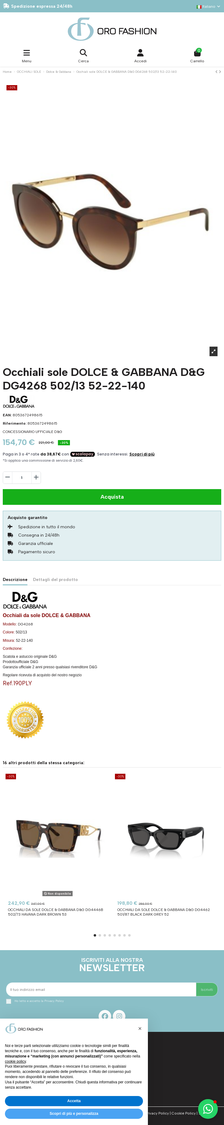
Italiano (209, 6)
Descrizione (15, 579)
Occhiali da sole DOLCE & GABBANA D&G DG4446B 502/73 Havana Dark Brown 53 (55, 912)
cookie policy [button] (15, 1061)
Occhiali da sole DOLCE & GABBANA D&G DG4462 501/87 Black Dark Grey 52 (163, 912)
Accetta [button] (73, 1101)
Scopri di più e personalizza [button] (74, 1113)
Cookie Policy (184, 1113)
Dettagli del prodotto (55, 579)
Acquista (112, 496)
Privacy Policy (54, 1001)
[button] (95, 935)
